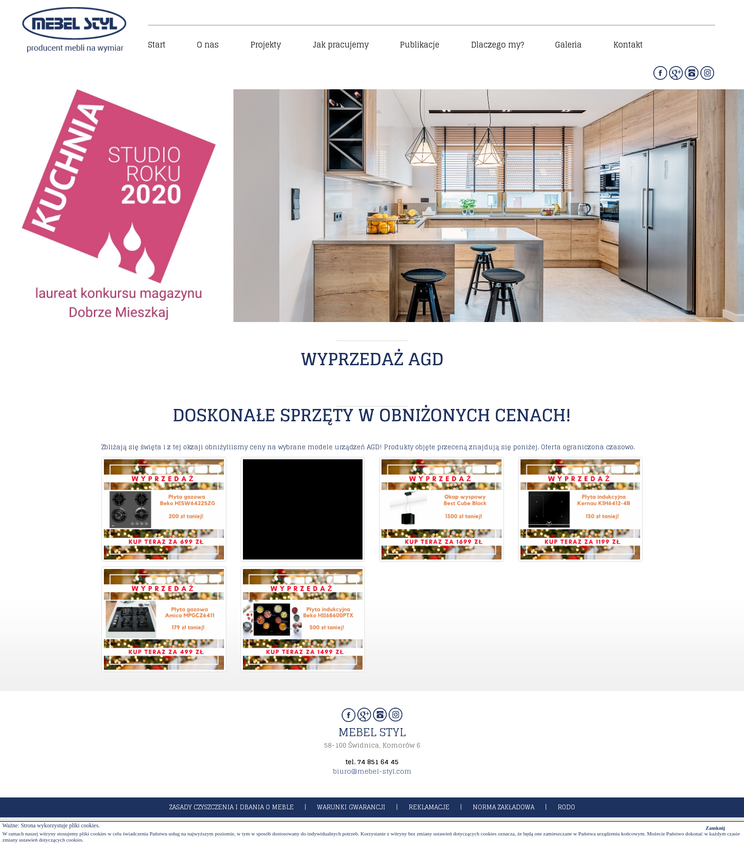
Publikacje (419, 44)
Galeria (568, 44)
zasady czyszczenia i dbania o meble (231, 807)
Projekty (266, 44)
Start (157, 44)
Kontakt (628, 44)
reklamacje (429, 807)
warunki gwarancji (351, 807)
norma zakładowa (503, 807)
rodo (566, 807)
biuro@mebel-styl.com (372, 771)
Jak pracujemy (341, 44)
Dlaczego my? (497, 44)
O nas (208, 44)
